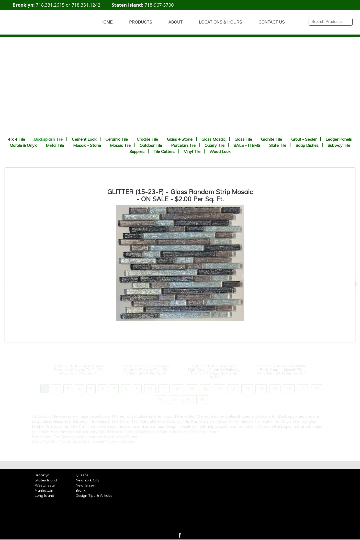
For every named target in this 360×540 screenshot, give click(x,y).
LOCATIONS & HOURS (220, 22)
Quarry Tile (214, 145)
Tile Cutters (164, 151)
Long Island (44, 495)
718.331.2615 (50, 5)
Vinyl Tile (192, 151)
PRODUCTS (140, 22)
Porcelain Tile (183, 145)
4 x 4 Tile (16, 139)
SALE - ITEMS (246, 145)
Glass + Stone (180, 139)
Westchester (45, 485)
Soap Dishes (307, 145)
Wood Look (220, 151)
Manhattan (44, 490)
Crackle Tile (147, 139)
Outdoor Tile (151, 145)
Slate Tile (277, 145)
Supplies (136, 151)
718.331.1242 (86, 5)
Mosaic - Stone (87, 145)
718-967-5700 (159, 5)
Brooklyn (42, 475)
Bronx (80, 490)
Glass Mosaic (213, 139)
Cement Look (84, 139)
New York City (87, 480)
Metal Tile (55, 145)
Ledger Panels (338, 139)
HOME (106, 22)
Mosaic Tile (120, 145)
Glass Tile (243, 139)
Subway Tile (339, 145)
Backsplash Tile (48, 139)
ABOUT (175, 22)
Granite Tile (271, 139)
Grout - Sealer (304, 139)
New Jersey (85, 485)
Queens (82, 475)
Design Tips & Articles (94, 495)
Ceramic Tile (116, 139)
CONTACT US (271, 22)
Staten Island (46, 480)
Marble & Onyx (23, 145)
